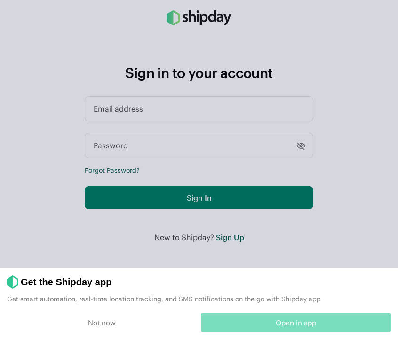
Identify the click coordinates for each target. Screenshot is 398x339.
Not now (102, 322)
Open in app (296, 322)
